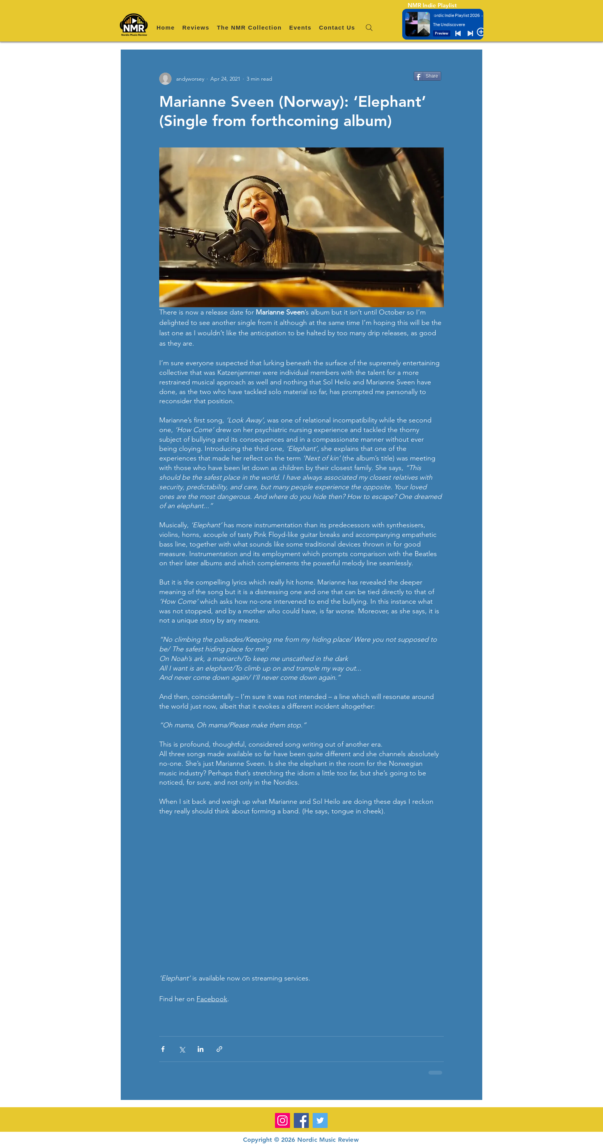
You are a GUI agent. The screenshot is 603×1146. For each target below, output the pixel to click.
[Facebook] (301, 1120)
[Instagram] (282, 1120)
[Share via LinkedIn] (200, 1049)
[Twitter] (320, 1120)
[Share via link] (219, 1049)
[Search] (369, 28)
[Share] (427, 76)
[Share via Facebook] (163, 1049)
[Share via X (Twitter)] (181, 1049)
